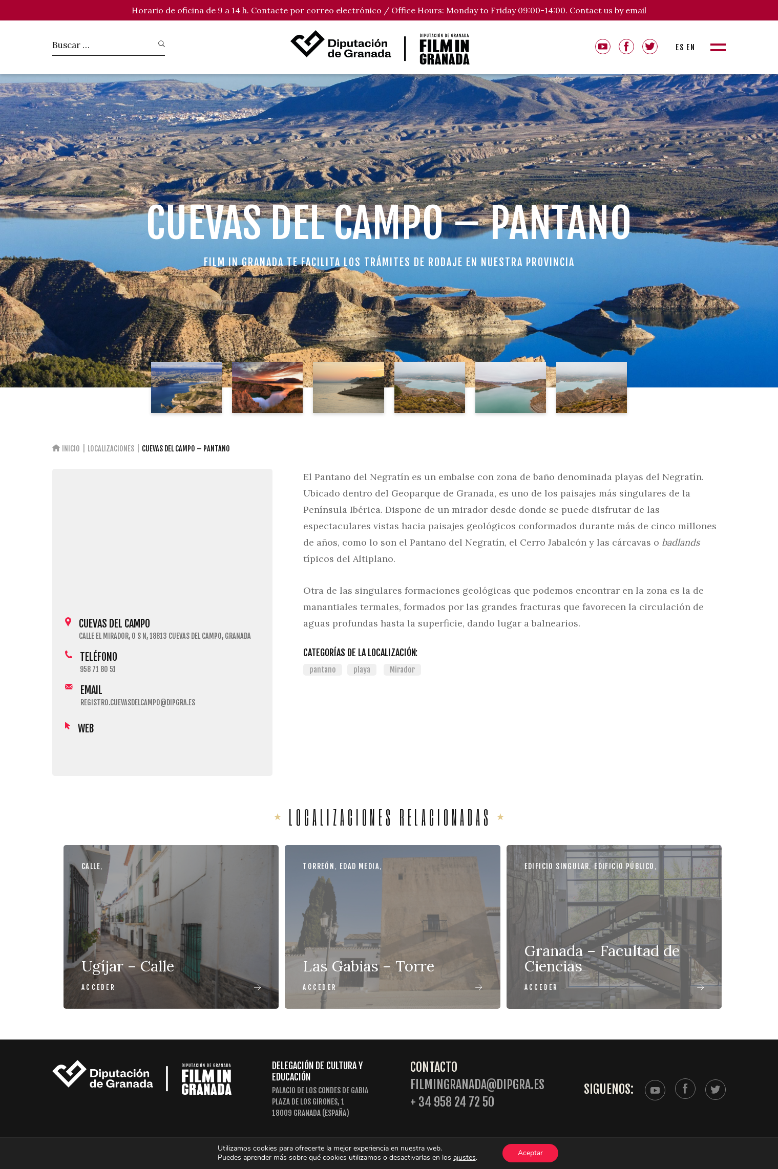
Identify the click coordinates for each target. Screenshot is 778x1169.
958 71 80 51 (98, 669)
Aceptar (531, 1153)
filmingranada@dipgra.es (477, 1084)
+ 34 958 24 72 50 (452, 1102)
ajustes (465, 1158)
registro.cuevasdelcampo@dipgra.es (137, 702)
